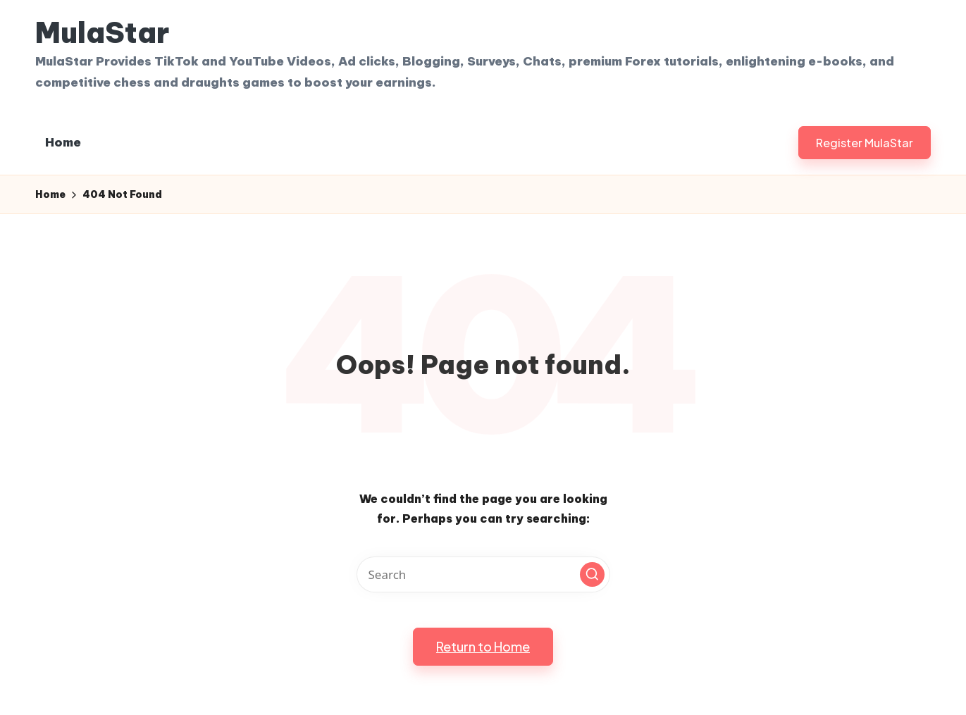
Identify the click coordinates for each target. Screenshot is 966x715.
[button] (864, 142)
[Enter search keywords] (483, 574)
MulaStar (102, 33)
